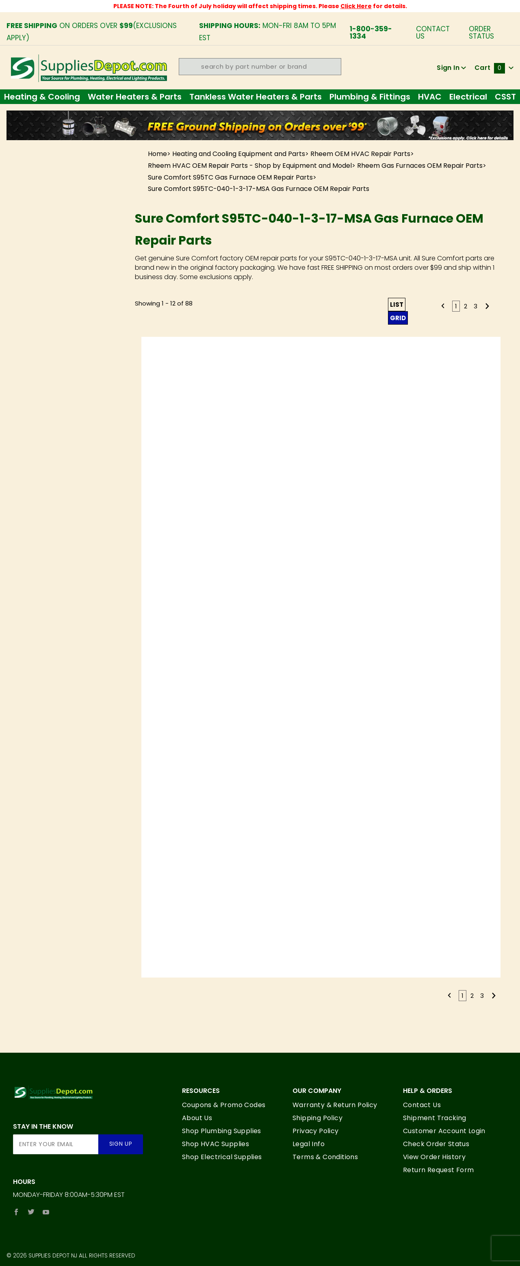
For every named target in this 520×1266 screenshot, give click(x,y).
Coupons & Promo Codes (223, 1105)
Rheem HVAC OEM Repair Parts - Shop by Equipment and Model (250, 165)
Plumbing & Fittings (369, 96)
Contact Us (433, 32)
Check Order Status (436, 1144)
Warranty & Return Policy (334, 1105)
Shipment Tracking (434, 1118)
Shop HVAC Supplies (215, 1144)
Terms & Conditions (325, 1157)
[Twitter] (31, 1212)
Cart (494, 67)
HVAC (430, 96)
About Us (197, 1118)
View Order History (434, 1157)
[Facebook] (16, 1212)
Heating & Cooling (42, 96)
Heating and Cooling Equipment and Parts (238, 153)
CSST (505, 96)
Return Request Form (438, 1170)
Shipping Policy (317, 1118)
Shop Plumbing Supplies (221, 1131)
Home (157, 153)
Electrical (468, 96)
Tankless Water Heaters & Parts (255, 96)
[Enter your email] (55, 1144)
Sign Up (120, 1144)
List (396, 304)
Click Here (356, 6)
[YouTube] (46, 1212)
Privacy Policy (315, 1131)
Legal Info (308, 1144)
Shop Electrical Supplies (222, 1157)
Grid (398, 318)
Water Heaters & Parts (135, 96)
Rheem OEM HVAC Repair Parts (360, 153)
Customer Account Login (444, 1131)
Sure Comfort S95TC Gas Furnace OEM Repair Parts (230, 177)
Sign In (451, 67)
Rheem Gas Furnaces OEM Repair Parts (420, 165)
